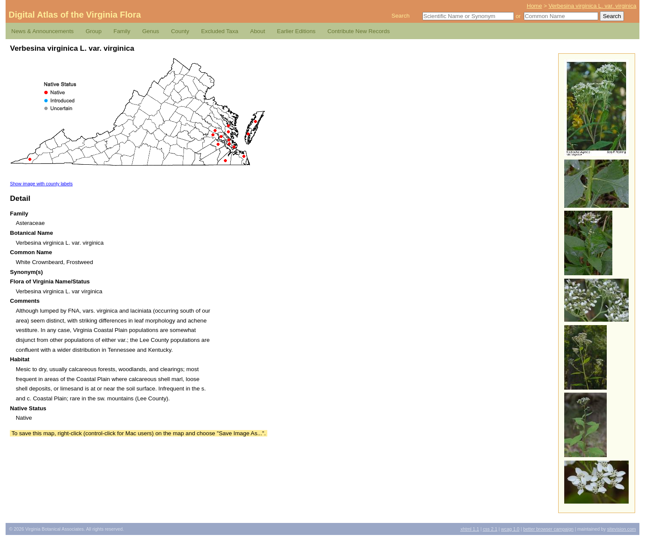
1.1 (470, 529)
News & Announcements (42, 31)
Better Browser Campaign (548, 529)
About (257, 31)
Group (93, 31)
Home (534, 6)
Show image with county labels (41, 183)
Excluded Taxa (219, 31)
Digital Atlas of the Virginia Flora (75, 14)
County (180, 31)
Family (121, 31)
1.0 (510, 529)
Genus (150, 31)
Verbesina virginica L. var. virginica (592, 6)
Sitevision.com (621, 529)
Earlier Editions (296, 31)
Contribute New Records (358, 31)
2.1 (490, 529)
